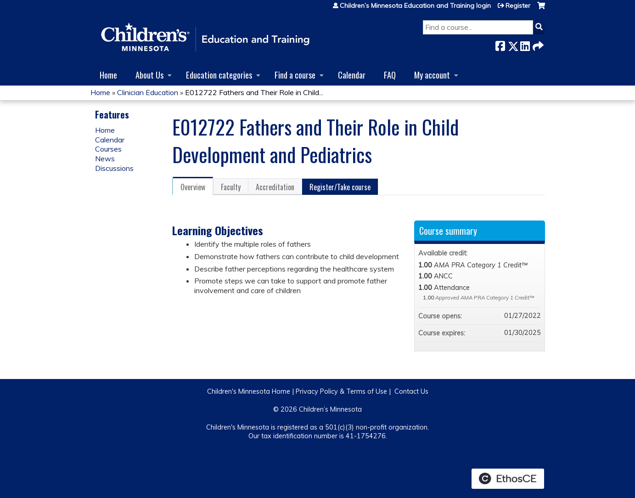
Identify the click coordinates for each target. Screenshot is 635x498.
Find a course (295, 74)
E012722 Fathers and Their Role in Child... (254, 92)
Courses (108, 148)
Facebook (500, 44)
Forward (537, 44)
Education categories (219, 74)
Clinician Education (147, 92)
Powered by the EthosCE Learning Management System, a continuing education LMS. (508, 479)
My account (432, 74)
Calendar (351, 74)
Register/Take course (340, 186)
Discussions (114, 168)
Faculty (231, 186)
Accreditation (275, 186)
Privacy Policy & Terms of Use (341, 391)
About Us (149, 74)
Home (108, 74)
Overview (192, 186)
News (105, 158)
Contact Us (411, 391)
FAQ (390, 74)
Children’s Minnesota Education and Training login (415, 5)
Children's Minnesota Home (248, 391)
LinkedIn (524, 44)
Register (518, 5)
